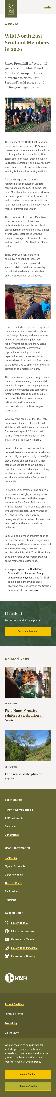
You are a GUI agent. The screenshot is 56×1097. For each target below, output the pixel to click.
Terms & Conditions (14, 1004)
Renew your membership (19, 809)
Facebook (32, 590)
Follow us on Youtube (23, 939)
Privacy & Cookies (14, 1013)
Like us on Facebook (22, 931)
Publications (12, 891)
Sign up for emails (15, 866)
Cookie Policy (33, 1061)
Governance (11, 826)
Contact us (11, 858)
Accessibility (11, 1023)
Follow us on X (19, 922)
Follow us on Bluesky (23, 956)
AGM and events (14, 818)
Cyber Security (12, 1032)
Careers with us (14, 874)
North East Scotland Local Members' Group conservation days (25, 573)
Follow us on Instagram (24, 948)
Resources (10, 899)
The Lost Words (13, 883)
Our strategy (12, 834)
